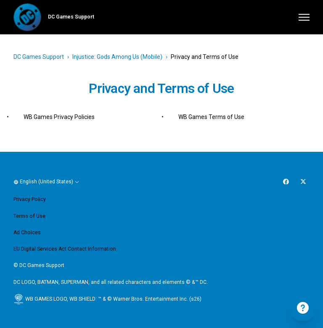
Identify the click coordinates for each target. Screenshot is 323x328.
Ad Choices (27, 232)
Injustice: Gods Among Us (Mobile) (117, 56)
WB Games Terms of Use (211, 117)
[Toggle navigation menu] (304, 17)
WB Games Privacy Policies (59, 117)
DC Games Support (38, 56)
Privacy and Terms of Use (204, 56)
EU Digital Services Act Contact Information (64, 249)
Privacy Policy (29, 199)
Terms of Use (29, 216)
